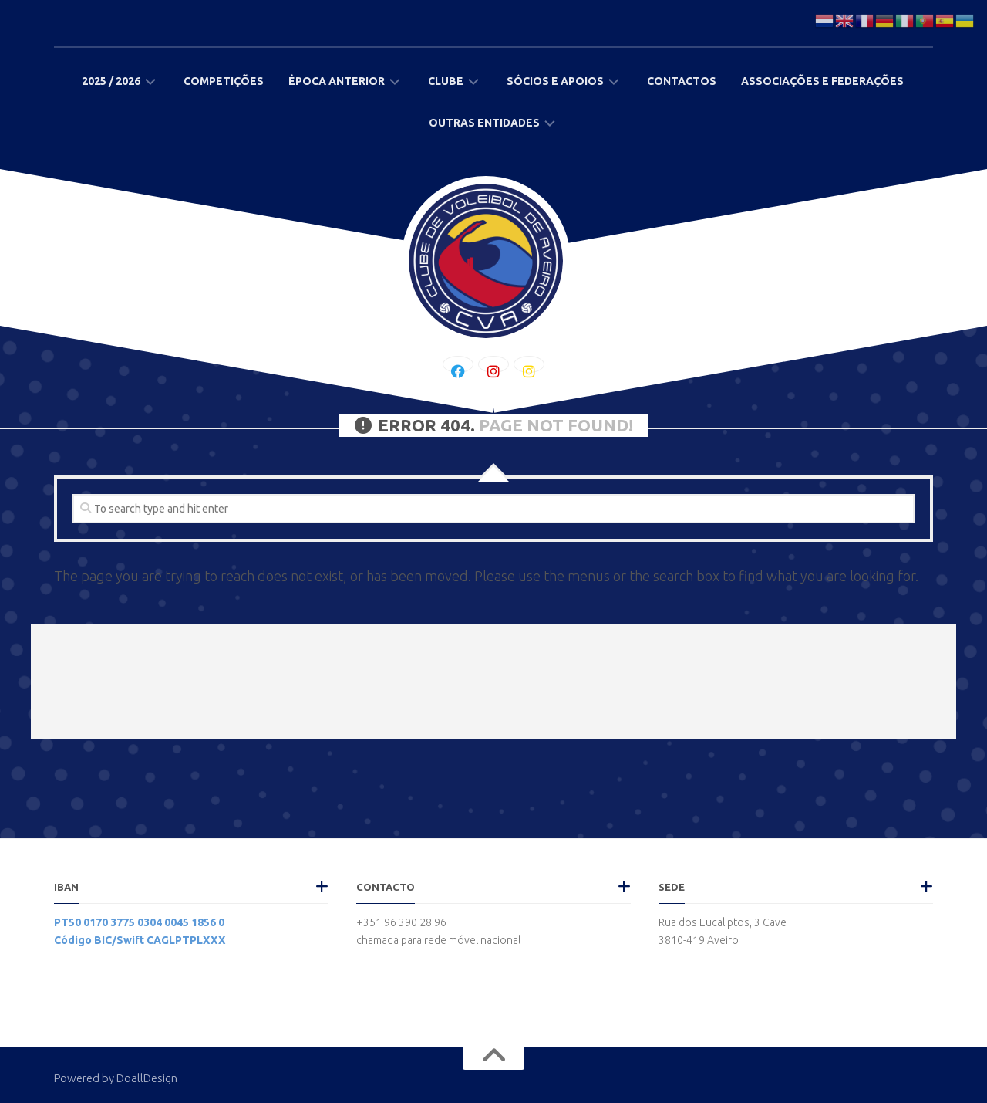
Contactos (681, 81)
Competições (224, 81)
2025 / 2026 (111, 81)
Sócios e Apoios (555, 81)
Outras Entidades (484, 123)
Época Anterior (336, 81)
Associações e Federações (822, 81)
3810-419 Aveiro (699, 940)
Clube (445, 81)
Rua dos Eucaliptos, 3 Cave (723, 922)
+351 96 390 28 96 (401, 922)
